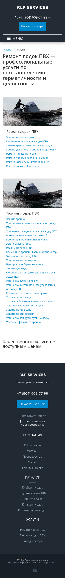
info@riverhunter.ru (34, 416)
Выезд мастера (32, 541)
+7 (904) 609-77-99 (33, 17)
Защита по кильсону (18, 309)
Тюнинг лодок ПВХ (22, 213)
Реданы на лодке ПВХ (19, 247)
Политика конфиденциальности (24, 562)
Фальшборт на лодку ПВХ (21, 256)
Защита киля (47, 301)
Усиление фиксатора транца (23, 322)
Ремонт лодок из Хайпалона (23, 166)
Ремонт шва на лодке (39, 145)
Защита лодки (32, 498)
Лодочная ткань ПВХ (32, 493)
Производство (32, 456)
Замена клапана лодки (20, 137)
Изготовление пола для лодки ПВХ (27, 141)
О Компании (32, 445)
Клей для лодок (32, 487)
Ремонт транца (40, 162)
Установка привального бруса (24, 305)
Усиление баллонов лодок (22, 301)
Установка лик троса (18, 243)
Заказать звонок (32, 404)
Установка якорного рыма (22, 260)
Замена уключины (17, 149)
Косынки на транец (18, 252)
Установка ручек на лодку (21, 280)
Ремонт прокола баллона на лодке (27, 157)
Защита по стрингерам (20, 313)
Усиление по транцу (18, 297)
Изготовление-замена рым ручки (26, 293)
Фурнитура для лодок (32, 510)
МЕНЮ (18, 38)
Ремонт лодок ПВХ (22, 131)
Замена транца (15, 145)
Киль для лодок (32, 504)
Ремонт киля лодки (17, 162)
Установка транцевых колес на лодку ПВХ (31, 231)
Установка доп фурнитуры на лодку (27, 317)
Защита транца (15, 219)
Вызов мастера (32, 26)
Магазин (32, 451)
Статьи (32, 462)
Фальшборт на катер (44, 252)
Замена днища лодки (43, 149)
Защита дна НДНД (17, 268)
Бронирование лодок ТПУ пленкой (27, 239)
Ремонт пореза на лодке (21, 153)
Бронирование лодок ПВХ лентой (26, 235)
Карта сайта (50, 562)
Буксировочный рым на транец (25, 264)
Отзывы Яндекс (32, 468)
